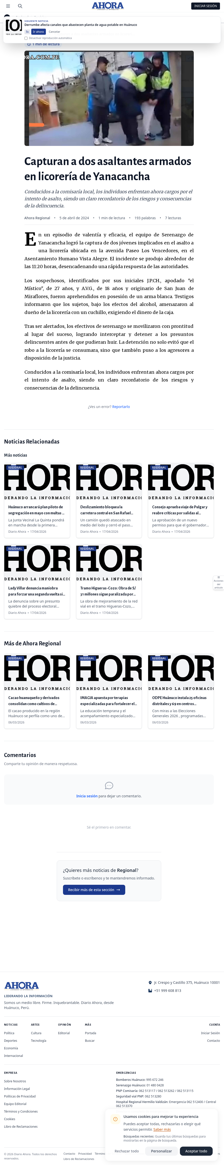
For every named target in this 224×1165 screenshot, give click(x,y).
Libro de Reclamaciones (21, 1126)
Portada (90, 1033)
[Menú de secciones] (8, 6)
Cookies (9, 1119)
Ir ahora (38, 37)
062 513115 (185, 1091)
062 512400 (195, 1102)
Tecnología (38, 1040)
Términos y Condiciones (21, 1111)
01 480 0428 (155, 1085)
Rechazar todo (127, 1151)
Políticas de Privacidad (20, 1096)
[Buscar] (20, 6)
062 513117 (147, 1091)
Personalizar (161, 1151)
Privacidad (85, 1153)
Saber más (162, 1129)
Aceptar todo (196, 1151)
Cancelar (54, 37)
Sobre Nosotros (15, 1081)
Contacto (213, 1040)
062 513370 (124, 1106)
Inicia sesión (87, 796)
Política (9, 1033)
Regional (22, 17)
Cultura (36, 1033)
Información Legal (17, 1089)
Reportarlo (121, 406)
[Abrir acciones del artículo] (218, 583)
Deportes (10, 1040)
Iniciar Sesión (205, 6)
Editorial (64, 1033)
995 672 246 (155, 1080)
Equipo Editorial (15, 1104)
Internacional (13, 1056)
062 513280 (153, 1096)
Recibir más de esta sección (94, 889)
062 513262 (166, 1091)
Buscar (89, 1040)
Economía (11, 1048)
